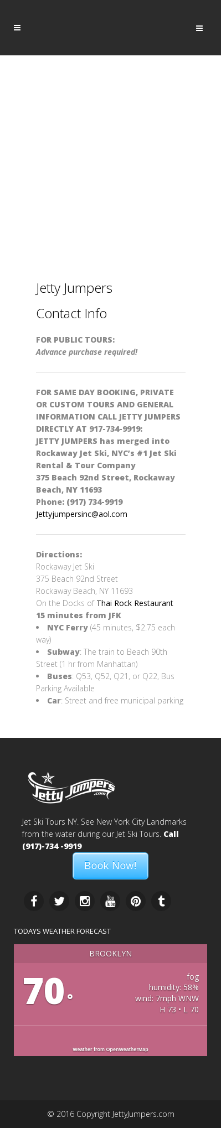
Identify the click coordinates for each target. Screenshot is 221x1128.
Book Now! (110, 865)
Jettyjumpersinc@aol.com (81, 514)
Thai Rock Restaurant (134, 603)
